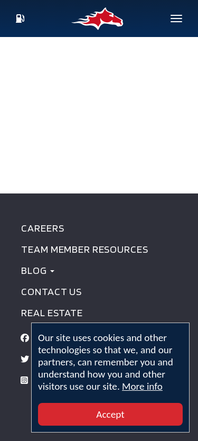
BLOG (37, 270)
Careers (42, 228)
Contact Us (51, 291)
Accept (110, 414)
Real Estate (51, 312)
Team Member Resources (84, 249)
